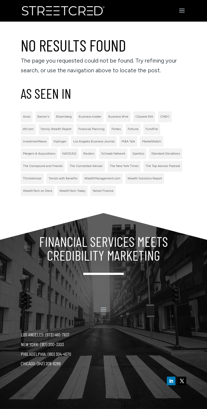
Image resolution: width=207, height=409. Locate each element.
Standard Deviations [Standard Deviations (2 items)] (165, 153)
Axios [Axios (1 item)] (26, 116)
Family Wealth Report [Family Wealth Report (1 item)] (56, 129)
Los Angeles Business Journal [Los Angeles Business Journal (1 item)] (94, 141)
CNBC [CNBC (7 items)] (165, 116)
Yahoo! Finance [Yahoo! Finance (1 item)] (102, 191)
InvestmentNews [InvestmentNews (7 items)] (35, 141)
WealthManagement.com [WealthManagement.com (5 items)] (102, 178)
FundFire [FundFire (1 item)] (152, 129)
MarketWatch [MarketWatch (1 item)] (151, 141)
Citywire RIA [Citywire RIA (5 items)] (144, 116)
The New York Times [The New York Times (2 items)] (124, 166)
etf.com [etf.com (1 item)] (28, 129)
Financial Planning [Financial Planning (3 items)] (91, 129)
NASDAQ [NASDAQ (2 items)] (69, 153)
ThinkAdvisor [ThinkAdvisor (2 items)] (32, 178)
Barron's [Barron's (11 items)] (43, 116)
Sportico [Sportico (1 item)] (138, 153)
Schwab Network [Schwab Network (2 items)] (113, 153)
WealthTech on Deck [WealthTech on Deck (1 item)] (37, 191)
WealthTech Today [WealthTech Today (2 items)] (72, 191)
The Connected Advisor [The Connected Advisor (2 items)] (86, 166)
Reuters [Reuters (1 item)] (88, 153)
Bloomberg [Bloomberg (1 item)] (64, 116)
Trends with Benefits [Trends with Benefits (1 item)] (63, 178)
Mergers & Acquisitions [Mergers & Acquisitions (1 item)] (39, 153)
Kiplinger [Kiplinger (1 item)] (60, 141)
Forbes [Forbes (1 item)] (116, 129)
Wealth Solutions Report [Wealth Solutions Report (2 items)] (144, 178)
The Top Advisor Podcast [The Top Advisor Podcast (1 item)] (163, 166)
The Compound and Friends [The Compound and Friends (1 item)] (43, 166)
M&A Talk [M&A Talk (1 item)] (128, 141)
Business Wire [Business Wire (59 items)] (118, 116)
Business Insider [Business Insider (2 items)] (90, 116)
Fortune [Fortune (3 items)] (133, 129)
